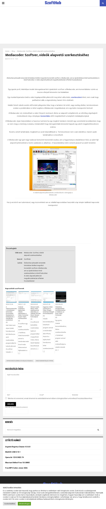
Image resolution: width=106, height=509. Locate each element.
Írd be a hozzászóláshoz (16, 407)
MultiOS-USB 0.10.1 (12, 452)
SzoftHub (53, 3)
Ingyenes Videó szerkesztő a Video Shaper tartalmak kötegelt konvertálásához (48, 310)
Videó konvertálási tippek (44, 360)
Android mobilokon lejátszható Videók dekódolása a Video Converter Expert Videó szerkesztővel (23, 312)
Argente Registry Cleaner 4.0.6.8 (17, 447)
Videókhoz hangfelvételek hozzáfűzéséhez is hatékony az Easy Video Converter (60, 311)
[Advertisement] (53, 25)
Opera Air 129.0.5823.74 (14, 457)
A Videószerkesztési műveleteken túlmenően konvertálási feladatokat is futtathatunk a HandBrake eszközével (11, 313)
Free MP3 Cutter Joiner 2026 (16, 468)
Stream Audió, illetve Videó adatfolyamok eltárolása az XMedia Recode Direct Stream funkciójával (36, 312)
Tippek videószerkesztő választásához (19, 360)
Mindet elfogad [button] (24, 504)
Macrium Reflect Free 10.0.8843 (17, 463)
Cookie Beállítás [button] (9, 504)
